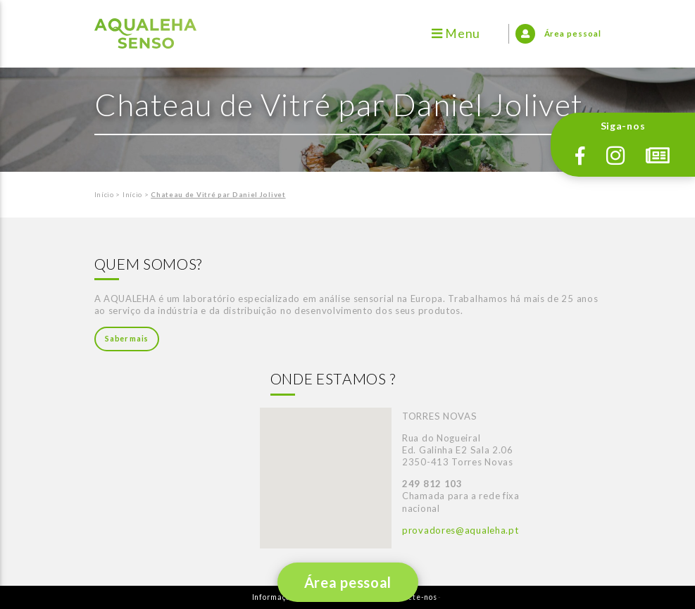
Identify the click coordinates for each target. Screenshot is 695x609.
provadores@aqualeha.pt (460, 530)
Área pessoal (347, 582)
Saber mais (127, 338)
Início (104, 195)
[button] (325, 465)
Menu (456, 33)
